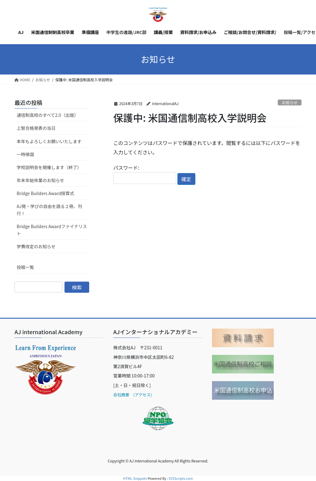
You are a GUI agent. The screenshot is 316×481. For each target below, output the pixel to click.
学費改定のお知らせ (36, 246)
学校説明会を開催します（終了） (49, 167)
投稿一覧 (25, 267)
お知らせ (289, 102)
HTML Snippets (135, 478)
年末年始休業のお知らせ (40, 180)
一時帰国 (25, 154)
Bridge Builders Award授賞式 (45, 193)
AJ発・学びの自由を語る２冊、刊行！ (49, 209)
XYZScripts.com (181, 478)
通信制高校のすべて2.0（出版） (47, 115)
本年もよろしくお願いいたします (49, 141)
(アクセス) (140, 395)
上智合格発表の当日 (36, 128)
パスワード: (144, 174)
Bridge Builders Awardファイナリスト (52, 229)
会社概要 (121, 395)
